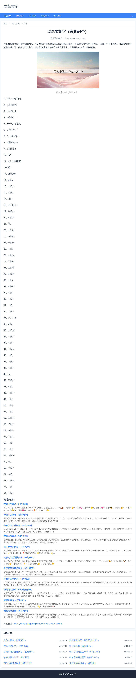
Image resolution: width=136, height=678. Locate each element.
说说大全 (45, 16)
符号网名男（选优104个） (81, 646)
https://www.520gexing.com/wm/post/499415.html (38, 623)
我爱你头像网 (64, 674)
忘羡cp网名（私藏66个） (15, 640)
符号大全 (57, 16)
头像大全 (7, 16)
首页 (5, 23)
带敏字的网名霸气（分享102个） (84, 657)
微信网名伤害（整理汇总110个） (84, 640)
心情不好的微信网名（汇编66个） (19, 651)
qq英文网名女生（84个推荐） (17, 657)
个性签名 (32, 16)
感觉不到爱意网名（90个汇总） (18, 663)
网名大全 (20, 16)
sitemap (73, 674)
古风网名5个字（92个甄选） (17, 646)
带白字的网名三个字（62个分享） (85, 651)
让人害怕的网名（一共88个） (83, 663)
